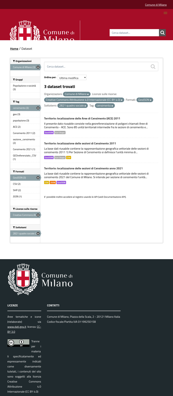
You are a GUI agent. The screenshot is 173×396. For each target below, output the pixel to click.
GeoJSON (49, 132)
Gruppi (57, 40)
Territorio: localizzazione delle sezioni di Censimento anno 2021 (83, 168)
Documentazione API (114, 197)
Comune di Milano (156, 5)
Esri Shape (60, 132)
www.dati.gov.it (16, 327)
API (96, 197)
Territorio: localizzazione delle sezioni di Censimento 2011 (80, 143)
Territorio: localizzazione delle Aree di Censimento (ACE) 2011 (82, 118)
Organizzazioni (37, 40)
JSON (52, 182)
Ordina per (50, 77)
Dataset (16, 40)
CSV (68, 157)
